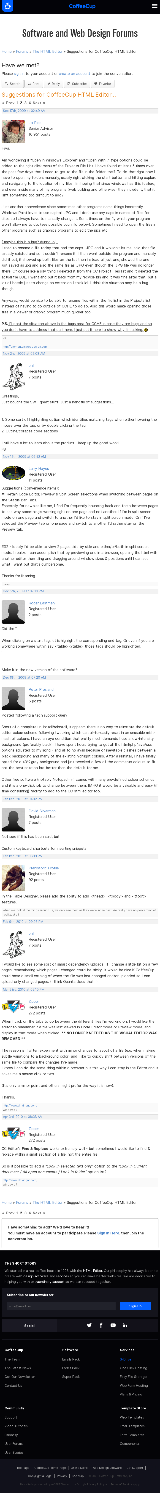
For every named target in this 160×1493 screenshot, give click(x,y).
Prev (10, 103)
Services (127, 1350)
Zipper (34, 1001)
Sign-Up (135, 1306)
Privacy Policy (96, 1484)
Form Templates (132, 1435)
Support (11, 1417)
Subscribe (77, 84)
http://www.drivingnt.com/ (20, 1105)
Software (70, 1350)
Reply (53, 84)
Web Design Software (107, 1467)
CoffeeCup (14, 1350)
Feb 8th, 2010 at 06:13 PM (23, 856)
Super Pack (71, 1377)
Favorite (102, 84)
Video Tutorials (16, 1426)
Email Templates (132, 1426)
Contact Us (13, 1385)
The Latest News (18, 1368)
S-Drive (125, 1359)
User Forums (14, 1443)
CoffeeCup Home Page (50, 1467)
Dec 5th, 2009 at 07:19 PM (23, 591)
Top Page (23, 1467)
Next (37, 103)
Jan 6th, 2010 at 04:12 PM (23, 799)
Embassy (11, 1435)
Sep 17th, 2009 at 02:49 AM (24, 111)
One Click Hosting (133, 1368)
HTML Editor (92, 1271)
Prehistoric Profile (44, 868)
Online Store (79, 1467)
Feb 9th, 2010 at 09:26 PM (23, 922)
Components (130, 1443)
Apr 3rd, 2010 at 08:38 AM (23, 1117)
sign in (20, 73)
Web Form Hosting (134, 1385)
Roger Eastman (42, 603)
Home (7, 51)
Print (34, 84)
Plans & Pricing (131, 1394)
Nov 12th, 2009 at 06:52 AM (24, 456)
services (62, 1276)
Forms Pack (70, 1368)
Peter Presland (41, 689)
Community (14, 1408)
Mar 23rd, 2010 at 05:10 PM (23, 989)
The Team (12, 1359)
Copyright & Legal (40, 1476)
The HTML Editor (47, 51)
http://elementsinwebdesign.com (25, 346)
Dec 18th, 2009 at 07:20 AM (24, 677)
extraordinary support (48, 1282)
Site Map (78, 1476)
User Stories (14, 1452)
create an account (74, 73)
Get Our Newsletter (20, 1377)
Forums (22, 51)
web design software (32, 1276)
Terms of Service (121, 1484)
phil (31, 365)
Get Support (135, 1467)
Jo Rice (35, 122)
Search (12, 84)
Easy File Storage (133, 1377)
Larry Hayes (39, 468)
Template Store (133, 1408)
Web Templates (132, 1417)
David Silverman (42, 811)
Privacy (62, 1476)
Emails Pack (71, 1359)
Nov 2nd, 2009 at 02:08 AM (24, 353)
